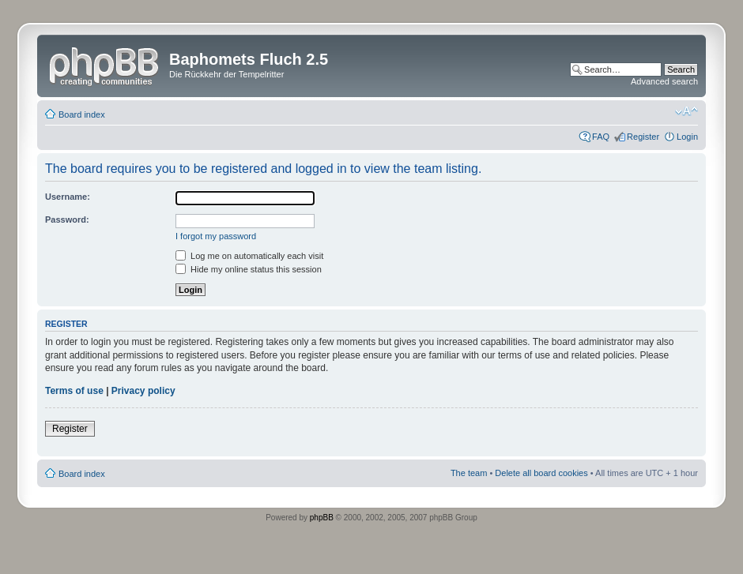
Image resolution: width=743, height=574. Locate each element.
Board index (81, 114)
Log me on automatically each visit (249, 256)
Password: (67, 219)
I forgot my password (215, 236)
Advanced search (664, 81)
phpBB (322, 517)
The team (469, 473)
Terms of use (74, 390)
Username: (67, 196)
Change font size (686, 111)
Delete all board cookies (541, 473)
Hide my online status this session (248, 269)
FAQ (600, 136)
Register (643, 136)
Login (687, 136)
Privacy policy (143, 390)
